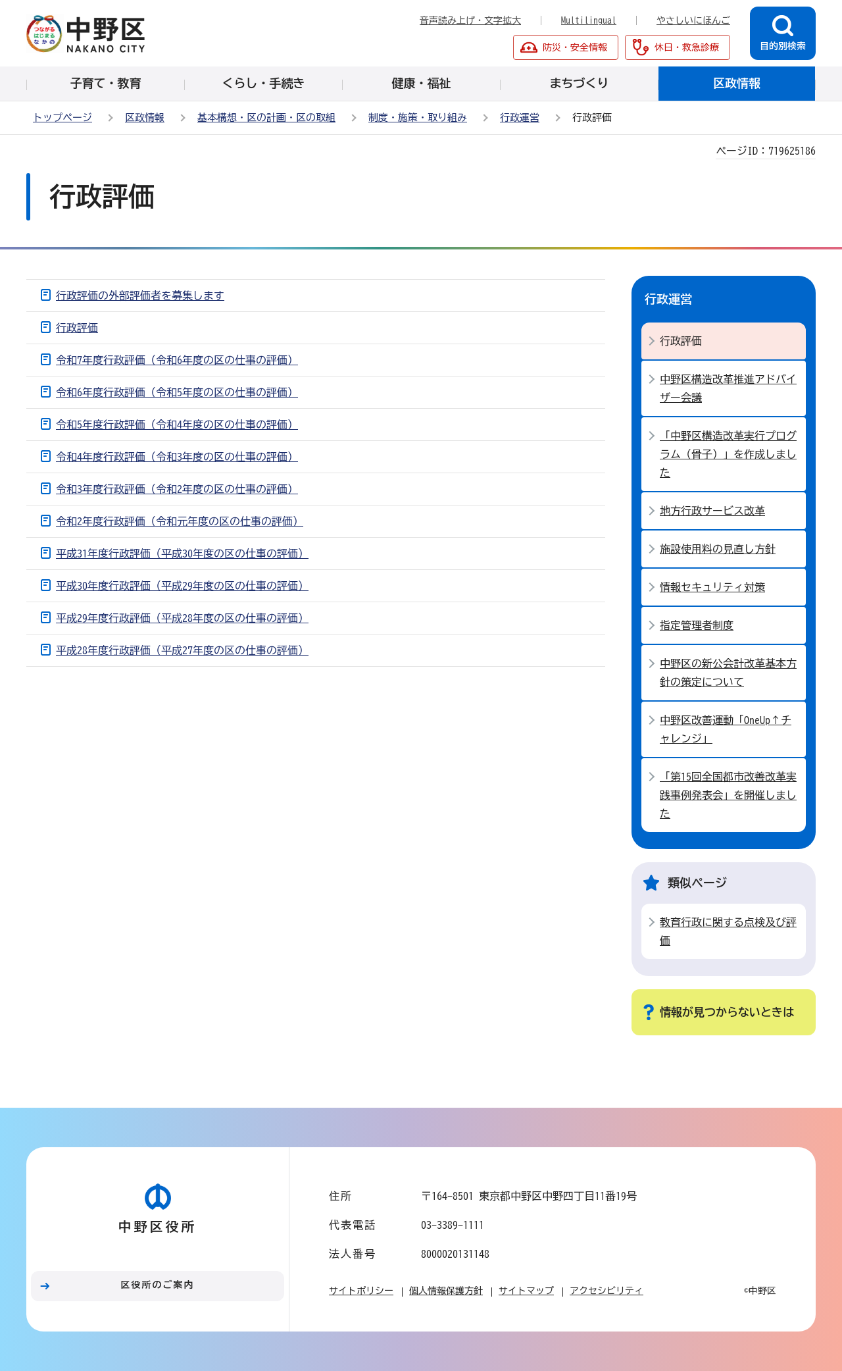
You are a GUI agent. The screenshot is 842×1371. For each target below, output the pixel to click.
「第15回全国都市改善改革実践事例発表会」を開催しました (728, 795)
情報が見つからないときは (727, 1012)
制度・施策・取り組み (417, 117)
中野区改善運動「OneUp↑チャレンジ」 (725, 729)
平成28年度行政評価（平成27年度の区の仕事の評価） (182, 650)
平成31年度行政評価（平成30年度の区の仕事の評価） (182, 553)
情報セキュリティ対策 (712, 587)
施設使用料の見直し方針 (718, 549)
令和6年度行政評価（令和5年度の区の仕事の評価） (177, 392)
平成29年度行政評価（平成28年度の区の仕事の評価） (182, 618)
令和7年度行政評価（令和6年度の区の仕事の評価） (177, 360)
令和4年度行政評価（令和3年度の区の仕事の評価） (177, 457)
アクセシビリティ (606, 1290)
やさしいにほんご (693, 20)
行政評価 (77, 328)
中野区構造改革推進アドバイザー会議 (728, 388)
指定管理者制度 (696, 625)
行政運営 (519, 117)
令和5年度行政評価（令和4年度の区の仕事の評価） (177, 424)
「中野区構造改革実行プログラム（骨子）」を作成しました (728, 454)
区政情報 (144, 117)
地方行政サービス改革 (712, 510)
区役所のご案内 (158, 1284)
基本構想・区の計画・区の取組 (266, 117)
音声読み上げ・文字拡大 (470, 20)
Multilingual (588, 20)
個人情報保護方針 (446, 1290)
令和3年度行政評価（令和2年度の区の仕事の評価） (177, 489)
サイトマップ (526, 1290)
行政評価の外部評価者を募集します (140, 295)
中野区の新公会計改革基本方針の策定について (728, 672)
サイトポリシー (361, 1290)
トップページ (62, 117)
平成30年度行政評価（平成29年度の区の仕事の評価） (182, 586)
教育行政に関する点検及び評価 (728, 931)
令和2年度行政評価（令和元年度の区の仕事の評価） (179, 521)
